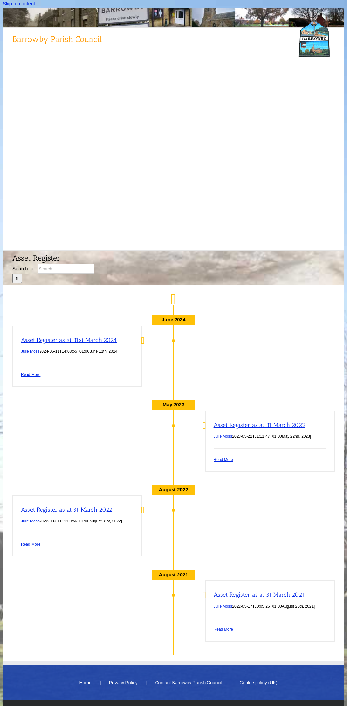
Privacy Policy (123, 682)
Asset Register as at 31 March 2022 (66, 509)
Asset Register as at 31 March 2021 (259, 594)
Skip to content (19, 3)
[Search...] (66, 269)
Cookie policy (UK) (258, 682)
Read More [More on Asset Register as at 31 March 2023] (223, 459)
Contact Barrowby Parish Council (188, 682)
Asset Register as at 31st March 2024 (69, 340)
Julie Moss (30, 351)
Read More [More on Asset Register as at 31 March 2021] (223, 629)
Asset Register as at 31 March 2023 (259, 425)
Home (85, 682)
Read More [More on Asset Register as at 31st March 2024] (30, 374)
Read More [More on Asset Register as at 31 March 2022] (30, 544)
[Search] (17, 278)
